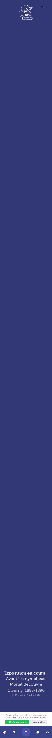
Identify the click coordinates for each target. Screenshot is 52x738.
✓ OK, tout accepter (17, 722)
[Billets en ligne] (4, 732)
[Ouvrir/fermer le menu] (26, 732)
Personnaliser (38, 722)
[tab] (14, 732)
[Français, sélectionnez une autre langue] (44, 7)
